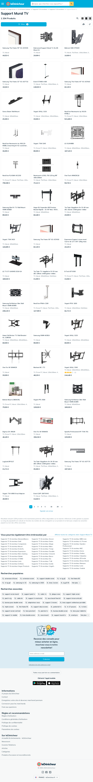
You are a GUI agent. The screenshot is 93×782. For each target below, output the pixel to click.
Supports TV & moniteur (39, 9)
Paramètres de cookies (10, 729)
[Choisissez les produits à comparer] (83, 24)
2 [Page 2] (34, 507)
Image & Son (12, 9)
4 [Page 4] (41, 507)
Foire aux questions (9, 707)
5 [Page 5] (45, 507)
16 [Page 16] (51, 507)
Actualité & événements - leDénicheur (16, 738)
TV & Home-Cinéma (24, 9)
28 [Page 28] (57, 507)
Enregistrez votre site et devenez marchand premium (22, 700)
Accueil (3, 9)
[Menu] (2, 3)
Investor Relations (9, 745)
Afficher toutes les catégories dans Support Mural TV (73, 535)
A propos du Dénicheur (10, 693)
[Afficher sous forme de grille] (82, 18)
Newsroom (6, 741)
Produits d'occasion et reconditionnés (16, 755)
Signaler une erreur (46, 511)
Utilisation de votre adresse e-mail (39, 665)
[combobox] (50, 4)
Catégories (6, 752)
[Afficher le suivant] (62, 506)
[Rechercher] (71, 4)
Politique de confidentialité (12, 723)
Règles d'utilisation (9, 716)
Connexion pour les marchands (14, 704)
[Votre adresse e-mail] (46, 653)
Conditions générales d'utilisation (14, 719)
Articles (5, 748)
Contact (5, 697)
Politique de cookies (9, 726)
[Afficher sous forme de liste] (86, 18)
